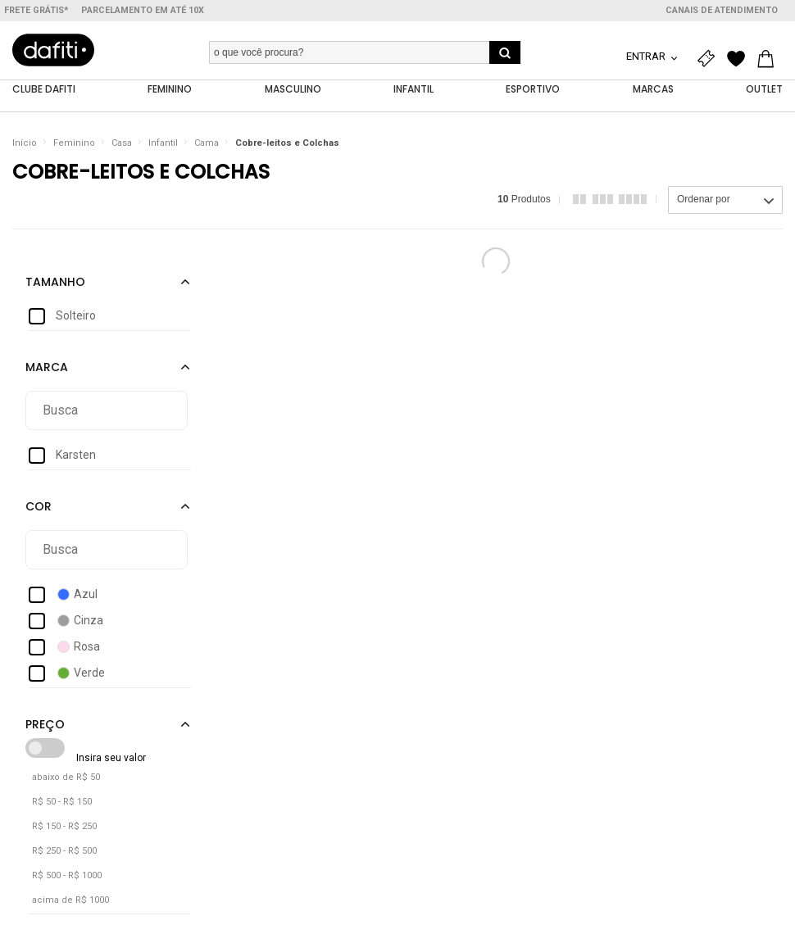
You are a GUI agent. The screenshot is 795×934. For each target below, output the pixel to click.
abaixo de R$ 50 (66, 777)
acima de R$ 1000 (70, 900)
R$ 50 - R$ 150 (62, 801)
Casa (121, 143)
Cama (206, 143)
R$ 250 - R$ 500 (64, 851)
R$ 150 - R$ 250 (64, 826)
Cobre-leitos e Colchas (287, 143)
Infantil (163, 143)
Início (24, 143)
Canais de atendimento (722, 10)
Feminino (74, 143)
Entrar (647, 56)
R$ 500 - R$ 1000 (67, 875)
